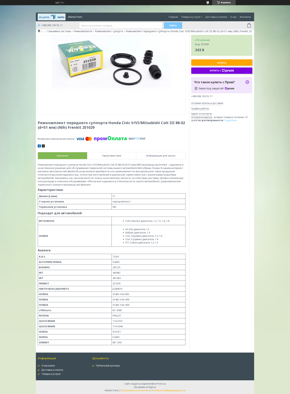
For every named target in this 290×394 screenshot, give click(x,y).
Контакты (245, 16)
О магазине (48, 365)
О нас (233, 16)
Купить (221, 62)
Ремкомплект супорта (109, 31)
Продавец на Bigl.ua (145, 387)
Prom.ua (161, 383)
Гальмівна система (59, 31)
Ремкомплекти (83, 31)
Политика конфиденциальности (168, 390)
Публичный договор (108, 365)
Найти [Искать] (173, 25)
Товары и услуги (190, 16)
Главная (173, 16)
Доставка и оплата (216, 16)
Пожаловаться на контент (135, 390)
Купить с (222, 70)
